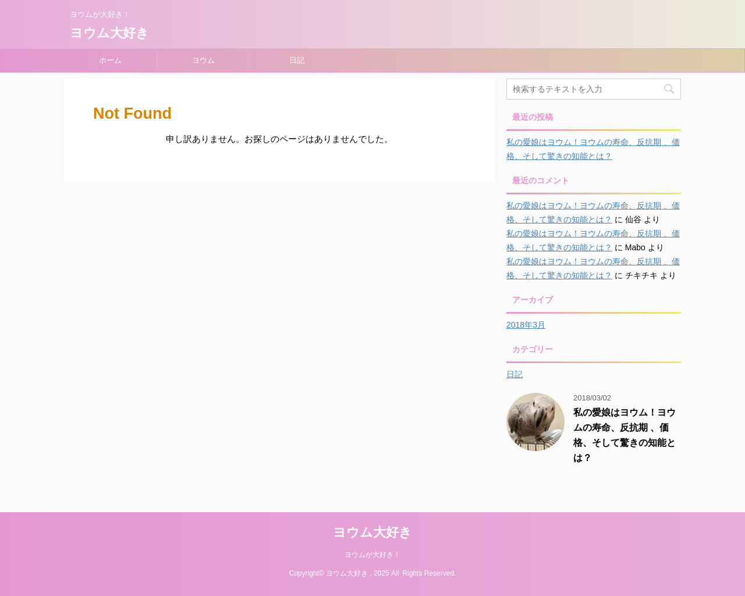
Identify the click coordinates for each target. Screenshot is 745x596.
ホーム (110, 60)
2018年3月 (525, 324)
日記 (296, 60)
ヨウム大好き (109, 33)
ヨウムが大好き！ (372, 555)
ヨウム (203, 60)
